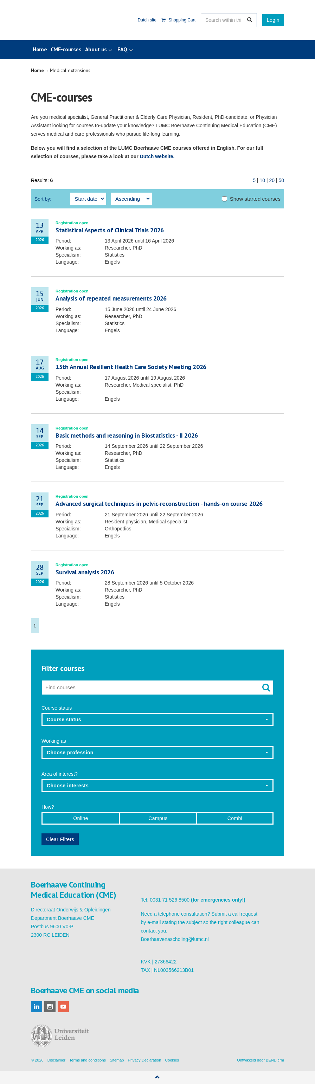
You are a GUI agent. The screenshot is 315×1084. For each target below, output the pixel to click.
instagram (50, 1006)
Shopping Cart (178, 20)
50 (281, 180)
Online (80, 818)
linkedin (36, 1006)
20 (272, 180)
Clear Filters (60, 839)
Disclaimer (56, 1060)
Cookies (172, 1060)
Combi (234, 818)
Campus (157, 818)
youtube (63, 1006)
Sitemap (117, 1060)
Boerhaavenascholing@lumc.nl (175, 939)
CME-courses (66, 49)
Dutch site (147, 20)
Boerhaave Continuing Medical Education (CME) (67, 20)
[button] (157, 719)
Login (273, 20)
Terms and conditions (87, 1060)
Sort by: (42, 199)
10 (262, 180)
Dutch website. (157, 156)
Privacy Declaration (144, 1060)
